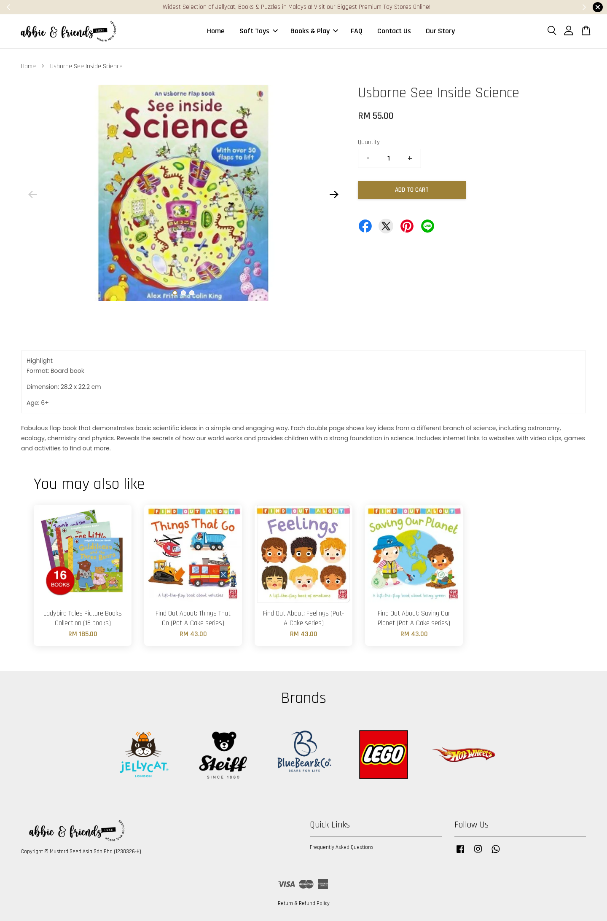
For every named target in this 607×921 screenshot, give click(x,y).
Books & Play (314, 31)
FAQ (357, 31)
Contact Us (394, 31)
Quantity (369, 142)
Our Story (440, 31)
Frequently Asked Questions (341, 847)
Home (216, 31)
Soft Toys (258, 31)
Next (333, 194)
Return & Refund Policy (304, 903)
